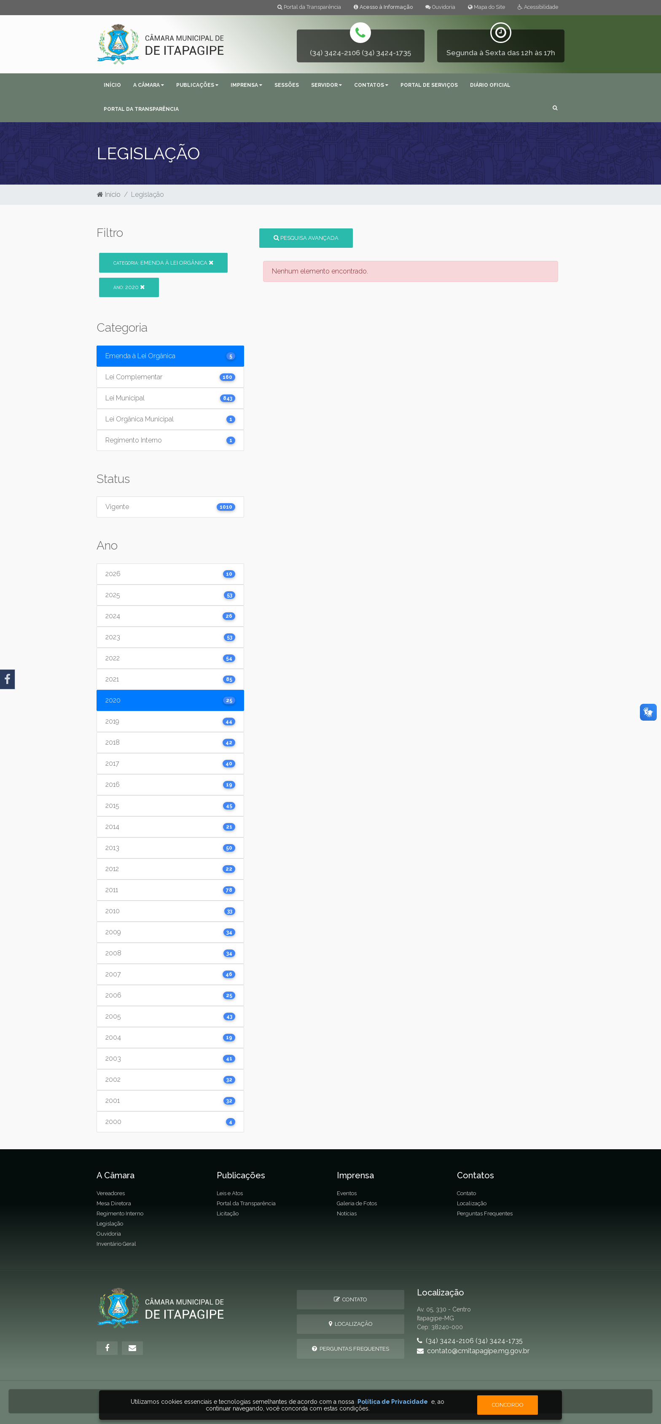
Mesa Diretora (114, 1203)
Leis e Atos (230, 1193)
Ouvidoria (440, 7)
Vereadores (111, 1193)
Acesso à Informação (383, 7)
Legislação (110, 1223)
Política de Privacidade (392, 1401)
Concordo (508, 1405)
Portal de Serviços (429, 85)
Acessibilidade (538, 7)
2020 (129, 287)
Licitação (228, 1213)
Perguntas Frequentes (485, 1213)
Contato (466, 1193)
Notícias (347, 1213)
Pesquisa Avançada (306, 238)
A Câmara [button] (148, 85)
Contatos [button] (371, 85)
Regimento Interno (120, 1213)
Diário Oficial (490, 85)
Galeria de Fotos (357, 1203)
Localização (471, 1203)
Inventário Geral (116, 1244)
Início (112, 85)
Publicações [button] (197, 85)
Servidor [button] (326, 85)
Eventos (347, 1193)
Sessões (286, 85)
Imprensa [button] (246, 85)
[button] (555, 108)
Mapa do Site (486, 7)
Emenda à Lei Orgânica (163, 263)
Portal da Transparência (309, 7)
